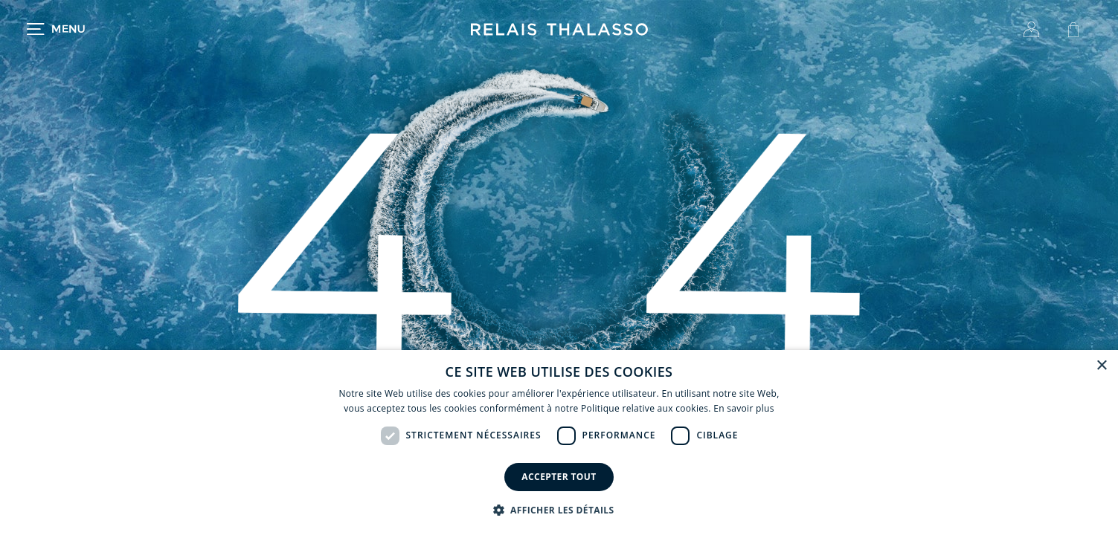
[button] (559, 509)
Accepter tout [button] (558, 476)
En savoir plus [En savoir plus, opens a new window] (743, 408)
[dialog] (559, 442)
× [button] (1101, 366)
